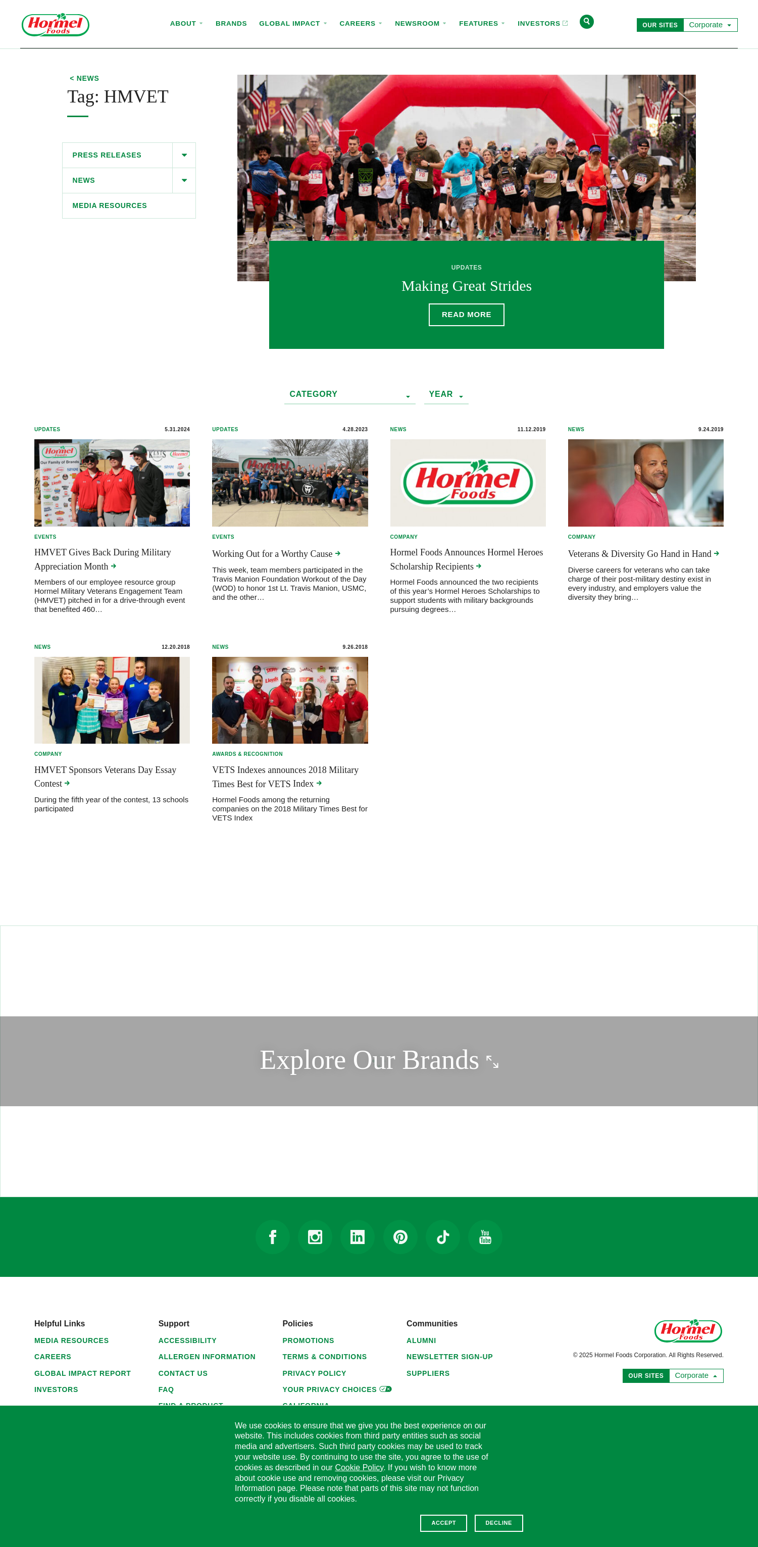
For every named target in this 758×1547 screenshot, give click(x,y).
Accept (443, 1523)
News (84, 180)
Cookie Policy (359, 1467)
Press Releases (107, 155)
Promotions (308, 1340)
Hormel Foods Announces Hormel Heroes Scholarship (466, 559)
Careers (52, 1357)
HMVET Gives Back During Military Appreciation (102, 559)
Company (404, 537)
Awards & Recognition (247, 754)
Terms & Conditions (324, 1357)
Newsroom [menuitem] (421, 23)
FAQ (166, 1389)
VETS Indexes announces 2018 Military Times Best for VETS (285, 777)
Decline (499, 1523)
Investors (56, 1389)
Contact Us (183, 1373)
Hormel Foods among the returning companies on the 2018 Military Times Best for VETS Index (290, 808)
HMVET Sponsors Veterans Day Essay (105, 777)
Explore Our (420, 1059)
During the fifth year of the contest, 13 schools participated (111, 804)
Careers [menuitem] (361, 23)
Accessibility (188, 1340)
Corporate (708, 24)
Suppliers (428, 1373)
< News (84, 78)
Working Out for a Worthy (276, 554)
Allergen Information (207, 1357)
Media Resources (110, 205)
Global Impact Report (82, 1373)
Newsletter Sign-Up (450, 1357)
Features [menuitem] (482, 23)
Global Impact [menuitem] (293, 23)
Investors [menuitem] (540, 14)
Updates (47, 429)
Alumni (421, 1340)
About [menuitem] (187, 23)
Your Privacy (337, 1388)
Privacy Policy (314, 1373)
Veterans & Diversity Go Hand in (643, 554)
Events (45, 537)
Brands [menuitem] (231, 23)
